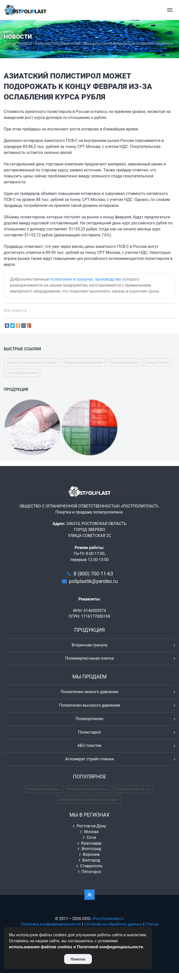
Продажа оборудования (83, 362)
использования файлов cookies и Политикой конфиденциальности (76, 947)
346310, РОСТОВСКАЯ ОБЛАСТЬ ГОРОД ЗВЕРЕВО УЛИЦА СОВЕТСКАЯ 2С (96, 529)
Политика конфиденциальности (51, 924)
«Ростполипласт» (107, 918)
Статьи (151, 924)
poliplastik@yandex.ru (93, 581)
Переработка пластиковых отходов (89, 800)
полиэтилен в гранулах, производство (85, 279)
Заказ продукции (124, 362)
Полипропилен (90, 718)
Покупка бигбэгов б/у (133, 789)
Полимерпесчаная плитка (89, 658)
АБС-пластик (89, 745)
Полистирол (89, 732)
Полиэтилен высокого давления (89, 705)
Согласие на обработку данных (113, 924)
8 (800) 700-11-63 (93, 574)
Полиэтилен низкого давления (89, 691)
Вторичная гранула (89, 645)
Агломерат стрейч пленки (89, 759)
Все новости (15, 310)
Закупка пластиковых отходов (31, 362)
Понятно (78, 959)
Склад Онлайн (157, 362)
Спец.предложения (22, 373)
